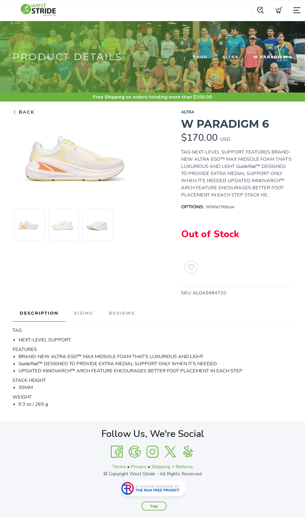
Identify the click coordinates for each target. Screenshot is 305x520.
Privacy (139, 466)
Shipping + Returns (172, 466)
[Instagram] (152, 452)
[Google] (135, 452)
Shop (200, 56)
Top (154, 506)
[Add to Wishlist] (191, 267)
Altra (230, 56)
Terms (119, 466)
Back (24, 112)
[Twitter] (170, 452)
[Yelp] (188, 452)
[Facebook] (117, 452)
